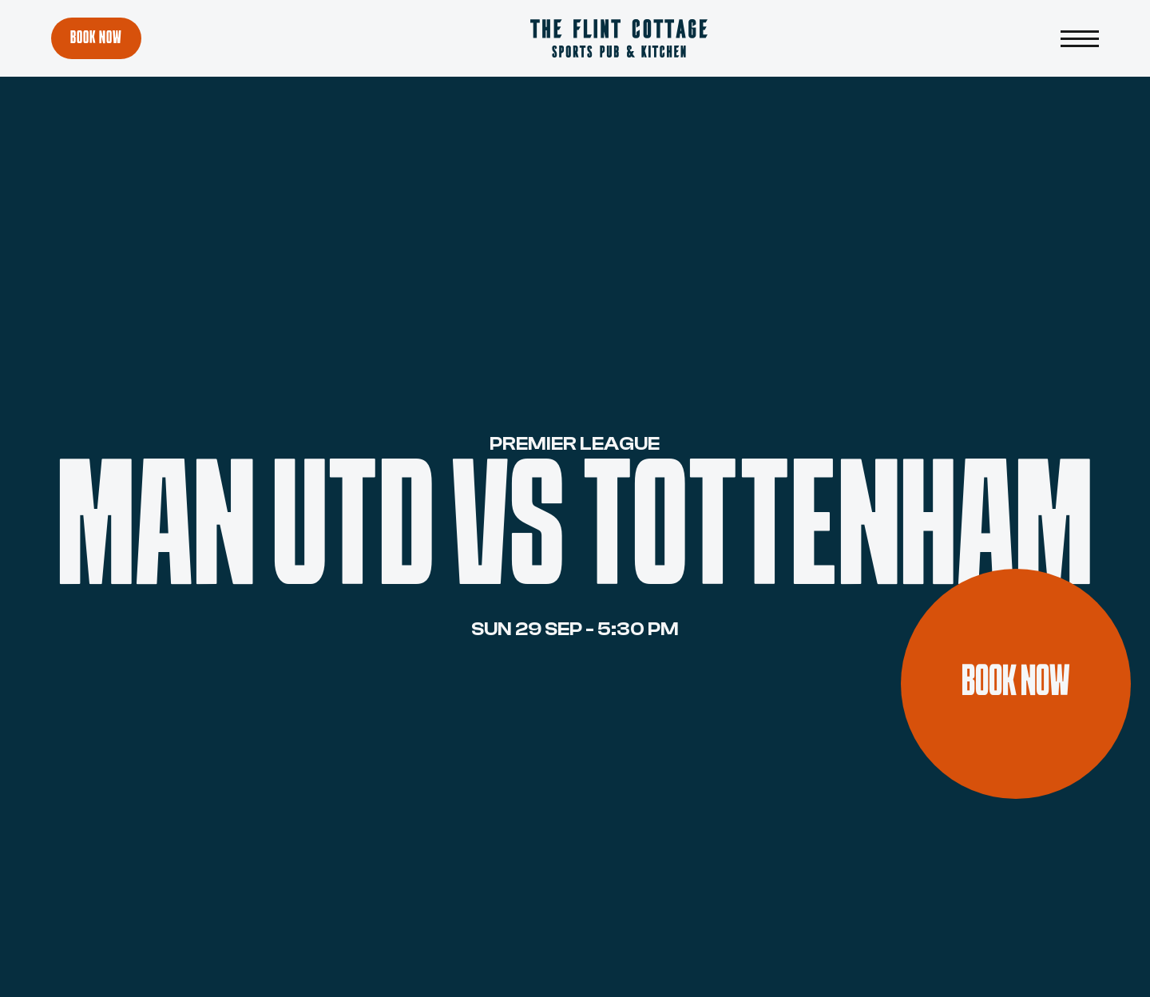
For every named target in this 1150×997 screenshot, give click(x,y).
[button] (1080, 38)
